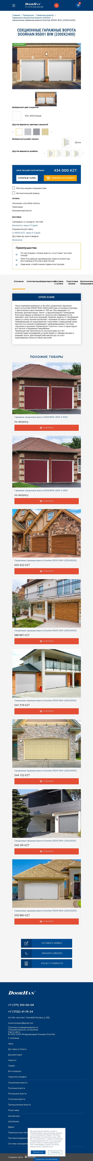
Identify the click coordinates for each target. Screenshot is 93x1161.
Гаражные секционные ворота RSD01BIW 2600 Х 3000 (41, 417)
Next (51, 132)
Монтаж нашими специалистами (31, 188)
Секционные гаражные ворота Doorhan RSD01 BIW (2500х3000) (45, 560)
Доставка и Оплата (17, 1049)
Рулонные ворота (16, 1088)
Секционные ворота (17, 1083)
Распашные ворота (17, 1094)
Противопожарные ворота (21, 1138)
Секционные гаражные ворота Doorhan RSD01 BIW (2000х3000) (45, 911)
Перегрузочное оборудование (22, 1133)
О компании (13, 1038)
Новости (12, 1060)
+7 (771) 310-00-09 (34, 7)
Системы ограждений (18, 1144)
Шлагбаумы (13, 1121)
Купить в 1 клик (27, 178)
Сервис (11, 1066)
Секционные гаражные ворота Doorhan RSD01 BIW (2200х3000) (45, 771)
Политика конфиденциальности (23, 1027)
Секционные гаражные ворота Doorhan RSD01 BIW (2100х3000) (45, 841)
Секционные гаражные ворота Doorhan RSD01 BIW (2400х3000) (45, 631)
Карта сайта (14, 1032)
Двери (11, 1127)
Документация (15, 1055)
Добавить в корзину (60, 178)
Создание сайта (21, 1157)
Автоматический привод (27, 193)
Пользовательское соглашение (23, 1030)
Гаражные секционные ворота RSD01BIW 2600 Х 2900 (41, 490)
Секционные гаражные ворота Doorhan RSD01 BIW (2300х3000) (45, 700)
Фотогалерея (14, 1071)
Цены (10, 1044)
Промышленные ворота (19, 1105)
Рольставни (13, 1110)
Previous (12, 132)
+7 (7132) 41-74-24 (20, 1011)
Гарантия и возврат (17, 1077)
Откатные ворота (16, 1099)
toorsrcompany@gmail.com (20, 1023)
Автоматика (14, 1116)
